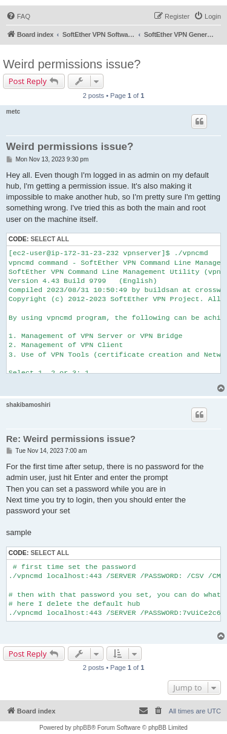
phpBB (82, 727)
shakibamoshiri (28, 404)
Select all (49, 239)
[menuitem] (18, 16)
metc (13, 111)
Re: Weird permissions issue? (71, 439)
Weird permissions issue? (72, 64)
